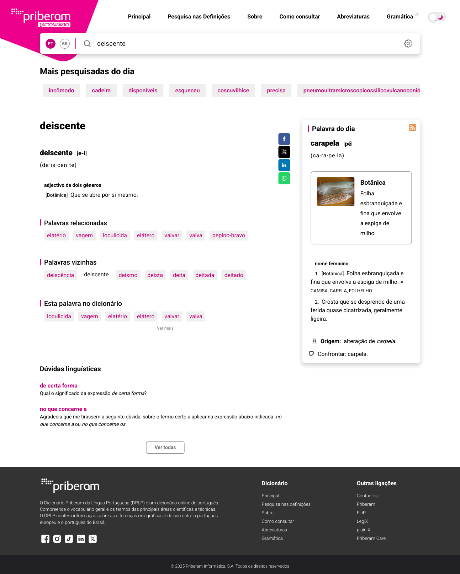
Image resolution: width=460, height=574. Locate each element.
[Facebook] (45, 542)
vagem (84, 235)
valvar (171, 235)
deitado (233, 275)
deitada (204, 275)
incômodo (61, 90)
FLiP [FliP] (361, 513)
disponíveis (142, 90)
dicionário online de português (187, 503)
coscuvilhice (233, 90)
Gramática (403, 16)
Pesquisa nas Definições (199, 16)
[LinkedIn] (80, 542)
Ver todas (165, 447)
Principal (270, 496)
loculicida (115, 235)
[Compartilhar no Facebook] (284, 139)
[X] (93, 542)
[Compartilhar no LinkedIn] (284, 165)
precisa (276, 90)
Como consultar (299, 16)
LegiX (362, 521)
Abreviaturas (353, 16)
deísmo (127, 275)
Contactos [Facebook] (367, 496)
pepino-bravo (228, 235)
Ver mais (165, 328)
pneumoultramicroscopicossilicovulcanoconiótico (366, 90)
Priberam (366, 504)
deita (179, 275)
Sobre (254, 16)
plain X (363, 530)
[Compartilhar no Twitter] (284, 152)
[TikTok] (69, 542)
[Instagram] (57, 542)
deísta (155, 275)
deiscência (60, 275)
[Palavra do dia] (412, 127)
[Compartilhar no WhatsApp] (284, 178)
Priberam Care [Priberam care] (371, 538)
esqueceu (187, 90)
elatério (56, 235)
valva (195, 235)
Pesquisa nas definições (286, 504)
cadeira (101, 90)
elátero (145, 235)
